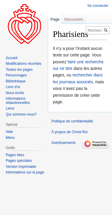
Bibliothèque (15, 81)
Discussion (73, 19)
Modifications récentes (23, 64)
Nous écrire (15, 93)
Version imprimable (21, 167)
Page (54, 19)
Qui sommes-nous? (21, 114)
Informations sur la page (25, 172)
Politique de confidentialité (72, 121)
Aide (9, 132)
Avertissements (63, 143)
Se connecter (97, 6)
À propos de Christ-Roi (69, 132)
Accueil (11, 58)
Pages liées (15, 155)
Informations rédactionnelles (18, 100)
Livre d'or (13, 87)
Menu (10, 138)
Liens (10, 108)
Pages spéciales (19, 161)
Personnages (16, 75)
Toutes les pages (19, 69)
